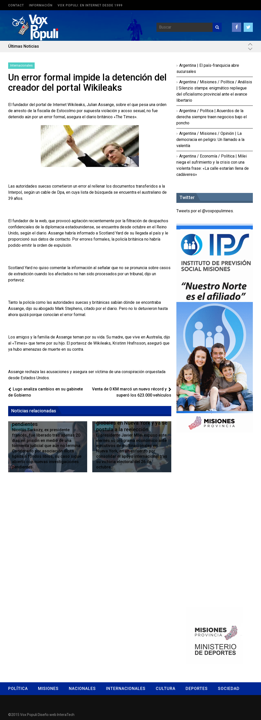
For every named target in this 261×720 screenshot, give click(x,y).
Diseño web (47, 715)
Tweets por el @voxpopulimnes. (205, 210)
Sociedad (229, 688)
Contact (16, 5)
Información (41, 5)
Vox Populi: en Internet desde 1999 (90, 5)
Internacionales (21, 65)
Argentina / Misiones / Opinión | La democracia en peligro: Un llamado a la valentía (210, 139)
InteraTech (65, 715)
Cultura (165, 688)
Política (18, 688)
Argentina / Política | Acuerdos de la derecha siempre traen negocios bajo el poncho (211, 116)
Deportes (197, 688)
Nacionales (82, 688)
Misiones (48, 688)
